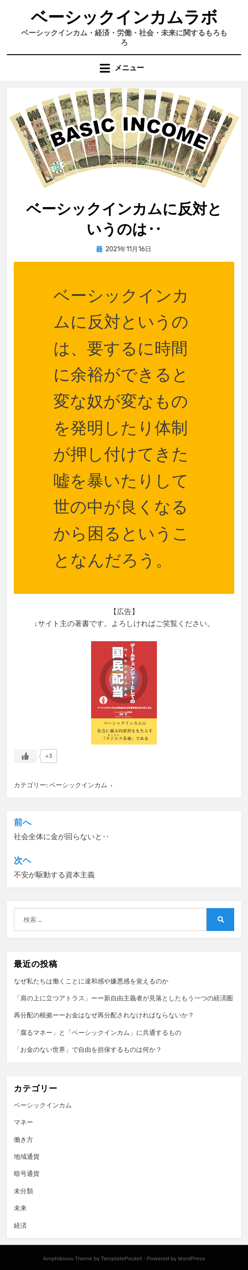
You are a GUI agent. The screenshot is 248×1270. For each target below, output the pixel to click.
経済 (20, 1226)
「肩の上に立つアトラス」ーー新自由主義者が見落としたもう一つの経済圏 (123, 998)
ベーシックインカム (78, 785)
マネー (23, 1122)
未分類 (23, 1191)
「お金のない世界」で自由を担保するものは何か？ (88, 1050)
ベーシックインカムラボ (124, 17)
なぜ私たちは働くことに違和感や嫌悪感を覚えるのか (91, 981)
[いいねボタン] (25, 756)
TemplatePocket (121, 1258)
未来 (20, 1208)
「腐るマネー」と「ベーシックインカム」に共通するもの (97, 1033)
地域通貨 (27, 1157)
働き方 (23, 1140)
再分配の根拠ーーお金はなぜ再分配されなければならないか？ (104, 1015)
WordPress (191, 1258)
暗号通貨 (27, 1174)
